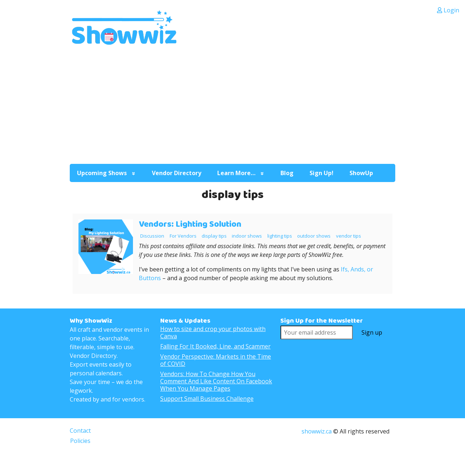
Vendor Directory (176, 173)
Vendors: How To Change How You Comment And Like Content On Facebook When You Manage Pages (216, 381)
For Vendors (183, 236)
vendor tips (348, 236)
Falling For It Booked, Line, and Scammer (215, 346)
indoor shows (247, 236)
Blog (287, 173)
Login (448, 10)
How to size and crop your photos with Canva (213, 332)
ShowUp (361, 173)
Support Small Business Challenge (207, 399)
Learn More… (236, 173)
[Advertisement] (232, 103)
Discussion (152, 236)
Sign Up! (321, 173)
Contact (80, 431)
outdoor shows (314, 236)
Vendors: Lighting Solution (190, 224)
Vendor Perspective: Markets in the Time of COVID (215, 360)
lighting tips (279, 236)
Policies (80, 441)
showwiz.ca (317, 431)
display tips (214, 236)
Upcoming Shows (102, 173)
